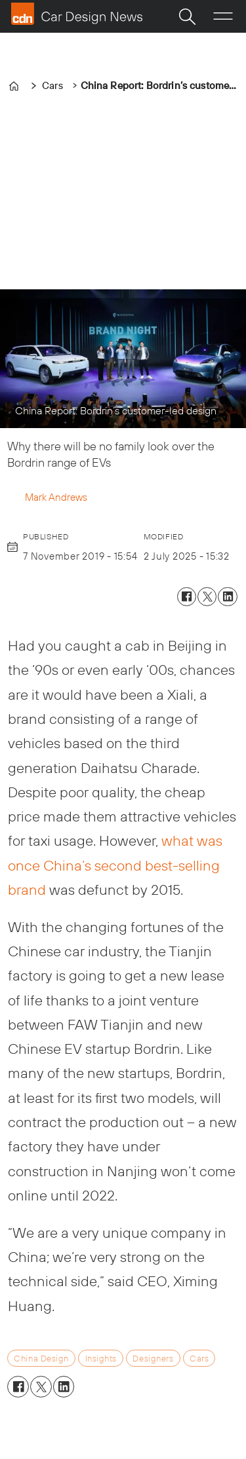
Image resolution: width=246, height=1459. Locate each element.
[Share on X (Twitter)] (206, 596)
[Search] (187, 16)
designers (153, 1358)
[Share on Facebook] (186, 596)
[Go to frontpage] (76, 13)
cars (199, 1358)
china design (41, 1358)
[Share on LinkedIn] (227, 596)
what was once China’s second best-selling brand (115, 865)
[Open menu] (223, 16)
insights (101, 1358)
